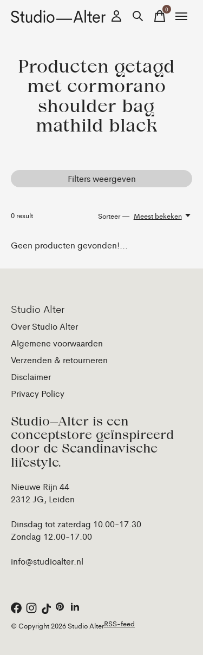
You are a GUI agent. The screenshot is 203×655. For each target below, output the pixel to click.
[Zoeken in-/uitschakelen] (138, 16)
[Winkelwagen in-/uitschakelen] (160, 16)
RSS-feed (119, 623)
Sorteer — (114, 216)
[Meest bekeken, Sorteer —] (163, 216)
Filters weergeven (102, 178)
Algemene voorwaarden (57, 343)
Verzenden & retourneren (59, 359)
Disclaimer (31, 376)
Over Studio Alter (44, 326)
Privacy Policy (37, 393)
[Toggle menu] (181, 16)
